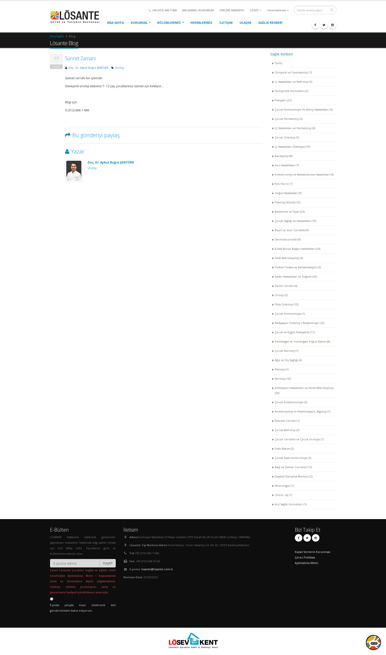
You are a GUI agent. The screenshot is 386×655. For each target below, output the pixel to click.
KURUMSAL (139, 23)
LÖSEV (255, 10)
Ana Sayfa (57, 36)
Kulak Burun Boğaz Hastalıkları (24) (297, 249)
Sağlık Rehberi (270, 23)
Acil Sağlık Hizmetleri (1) (291, 504)
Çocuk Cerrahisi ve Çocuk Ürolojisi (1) (299, 439)
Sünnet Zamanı (80, 58)
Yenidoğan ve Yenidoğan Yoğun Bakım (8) (302, 341)
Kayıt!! (108, 563)
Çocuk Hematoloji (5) (288, 119)
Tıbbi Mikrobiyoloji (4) (289, 258)
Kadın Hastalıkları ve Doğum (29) (296, 276)
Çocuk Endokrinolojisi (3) (291, 402)
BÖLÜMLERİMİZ (169, 23)
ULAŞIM (245, 23)
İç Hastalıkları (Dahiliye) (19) (292, 146)
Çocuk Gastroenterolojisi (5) (293, 458)
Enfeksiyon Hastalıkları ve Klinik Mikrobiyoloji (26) (304, 390)
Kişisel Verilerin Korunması (312, 552)
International (278, 10)
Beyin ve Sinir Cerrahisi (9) (292, 230)
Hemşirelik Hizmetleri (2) (291, 91)
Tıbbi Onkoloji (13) (286, 304)
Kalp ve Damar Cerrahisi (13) (293, 467)
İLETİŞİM (226, 23)
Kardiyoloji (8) (284, 156)
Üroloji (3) (281, 295)
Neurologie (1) (284, 485)
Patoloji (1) (282, 369)
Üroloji (119, 67)
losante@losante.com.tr (157, 569)
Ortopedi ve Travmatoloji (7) (293, 72)
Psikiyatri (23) (283, 100)
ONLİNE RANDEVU (231, 10)
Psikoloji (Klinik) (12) (287, 202)
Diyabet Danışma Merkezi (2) (294, 476)
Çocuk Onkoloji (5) (287, 137)
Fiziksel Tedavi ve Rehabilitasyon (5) (298, 267)
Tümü (278, 63)
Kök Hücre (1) (284, 184)
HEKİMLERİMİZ (201, 23)
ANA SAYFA (115, 23)
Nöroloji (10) (283, 378)
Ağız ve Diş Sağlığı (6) (288, 360)
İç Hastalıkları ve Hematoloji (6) (295, 128)
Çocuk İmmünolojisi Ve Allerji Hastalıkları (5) (304, 109)
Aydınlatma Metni (306, 563)
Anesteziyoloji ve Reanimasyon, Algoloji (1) (302, 411)
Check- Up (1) (283, 495)
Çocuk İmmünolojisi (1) (290, 313)
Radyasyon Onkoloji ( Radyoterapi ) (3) (299, 323)
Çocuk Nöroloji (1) (286, 351)
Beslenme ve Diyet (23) (290, 211)
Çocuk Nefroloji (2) (287, 430)
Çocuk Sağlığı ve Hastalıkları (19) (295, 221)
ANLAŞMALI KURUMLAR (198, 10)
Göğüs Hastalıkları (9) (288, 193)
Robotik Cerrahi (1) (287, 421)
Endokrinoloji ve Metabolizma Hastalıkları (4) (304, 174)
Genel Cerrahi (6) (286, 286)
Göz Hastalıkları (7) (287, 165)
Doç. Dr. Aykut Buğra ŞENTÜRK (88, 67)
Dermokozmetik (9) (288, 239)
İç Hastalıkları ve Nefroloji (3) (293, 82)
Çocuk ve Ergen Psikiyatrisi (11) (295, 332)
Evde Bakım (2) (284, 448)
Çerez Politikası (305, 557)
